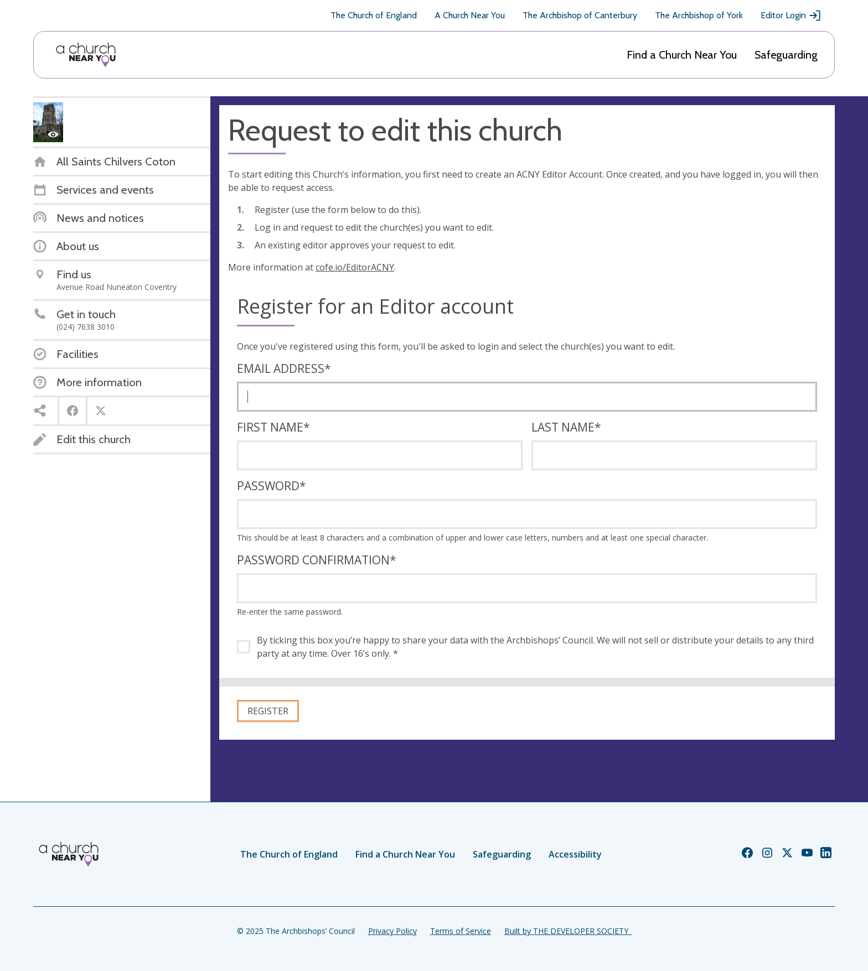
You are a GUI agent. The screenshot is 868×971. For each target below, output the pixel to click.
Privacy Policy (392, 931)
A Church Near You (470, 15)
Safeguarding (786, 54)
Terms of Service (460, 931)
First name (273, 427)
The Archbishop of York (699, 15)
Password (271, 485)
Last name (566, 427)
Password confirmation (316, 560)
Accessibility (575, 854)
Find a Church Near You (682, 54)
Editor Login (791, 15)
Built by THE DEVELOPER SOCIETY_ (568, 931)
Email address (284, 368)
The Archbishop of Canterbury (580, 15)
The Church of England (373, 15)
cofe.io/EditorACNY (355, 267)
